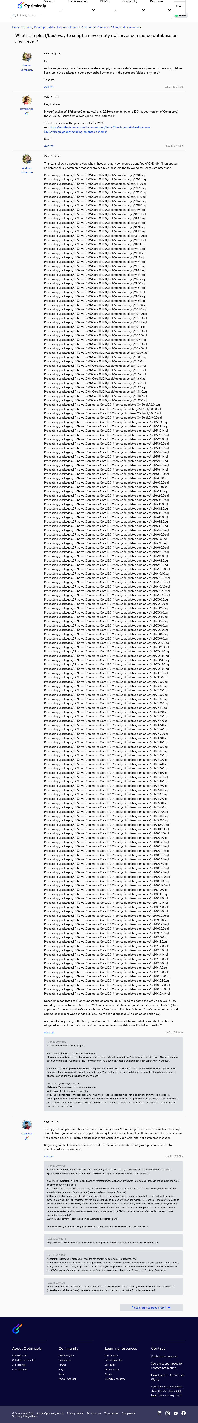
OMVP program (66, 1355)
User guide (110, 1364)
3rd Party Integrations (24, 1416)
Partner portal (111, 1355)
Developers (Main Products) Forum (56, 27)
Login (179, 6)
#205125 (49, 1032)
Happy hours (65, 1360)
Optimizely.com (19, 1355)
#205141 (49, 1156)
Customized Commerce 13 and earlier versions (110, 27)
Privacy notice (75, 1413)
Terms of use (94, 1413)
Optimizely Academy (115, 1378)
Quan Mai (26, 1133)
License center (19, 1369)
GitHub (108, 1374)
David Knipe (26, 108)
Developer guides (113, 1360)
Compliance (128, 1413)
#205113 (49, 87)
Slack (61, 1374)
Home (16, 27)
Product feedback (67, 1378)
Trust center (111, 1413)
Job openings (19, 1364)
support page (170, 1363)
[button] (61, 10)
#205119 (49, 146)
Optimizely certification (23, 1360)
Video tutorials (112, 1369)
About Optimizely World (50, 1413)
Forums (27, 27)
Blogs (61, 1369)
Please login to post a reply (151, 1308)
